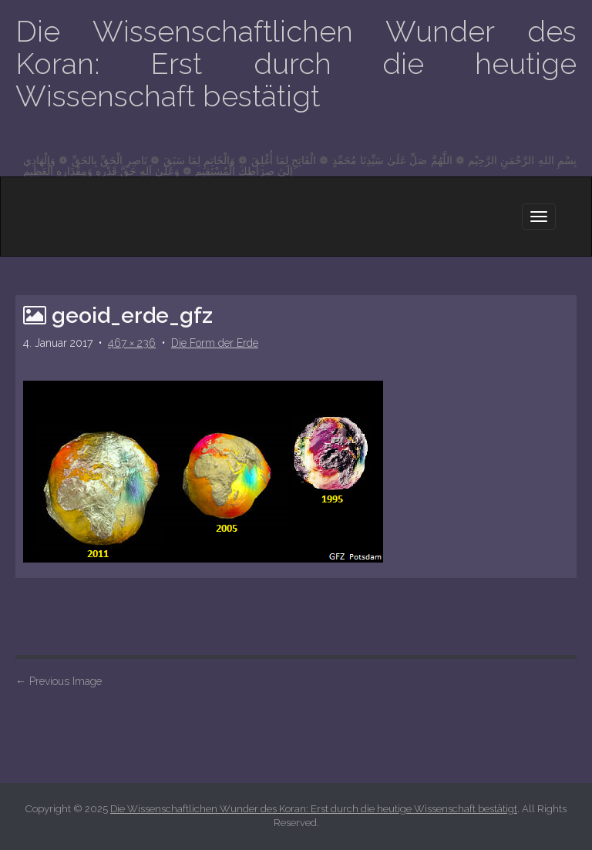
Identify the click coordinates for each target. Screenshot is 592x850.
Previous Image (58, 681)
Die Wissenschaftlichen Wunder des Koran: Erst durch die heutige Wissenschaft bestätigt (296, 63)
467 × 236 (132, 343)
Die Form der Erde (214, 343)
